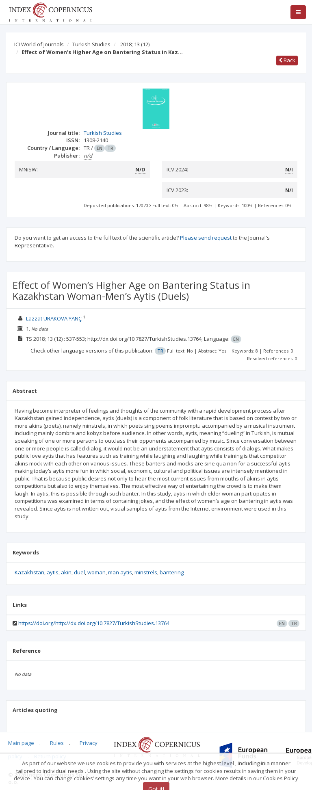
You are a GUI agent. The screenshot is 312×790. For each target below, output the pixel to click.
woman (96, 572)
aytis (52, 572)
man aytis (120, 572)
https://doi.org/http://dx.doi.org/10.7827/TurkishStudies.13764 (93, 623)
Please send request (206, 237)
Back (287, 60)
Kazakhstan (29, 572)
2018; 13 (135, 44)
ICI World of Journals (39, 44)
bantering (172, 572)
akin (66, 572)
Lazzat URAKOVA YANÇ (54, 318)
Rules (57, 743)
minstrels (145, 572)
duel (79, 572)
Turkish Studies (91, 44)
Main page (21, 743)
